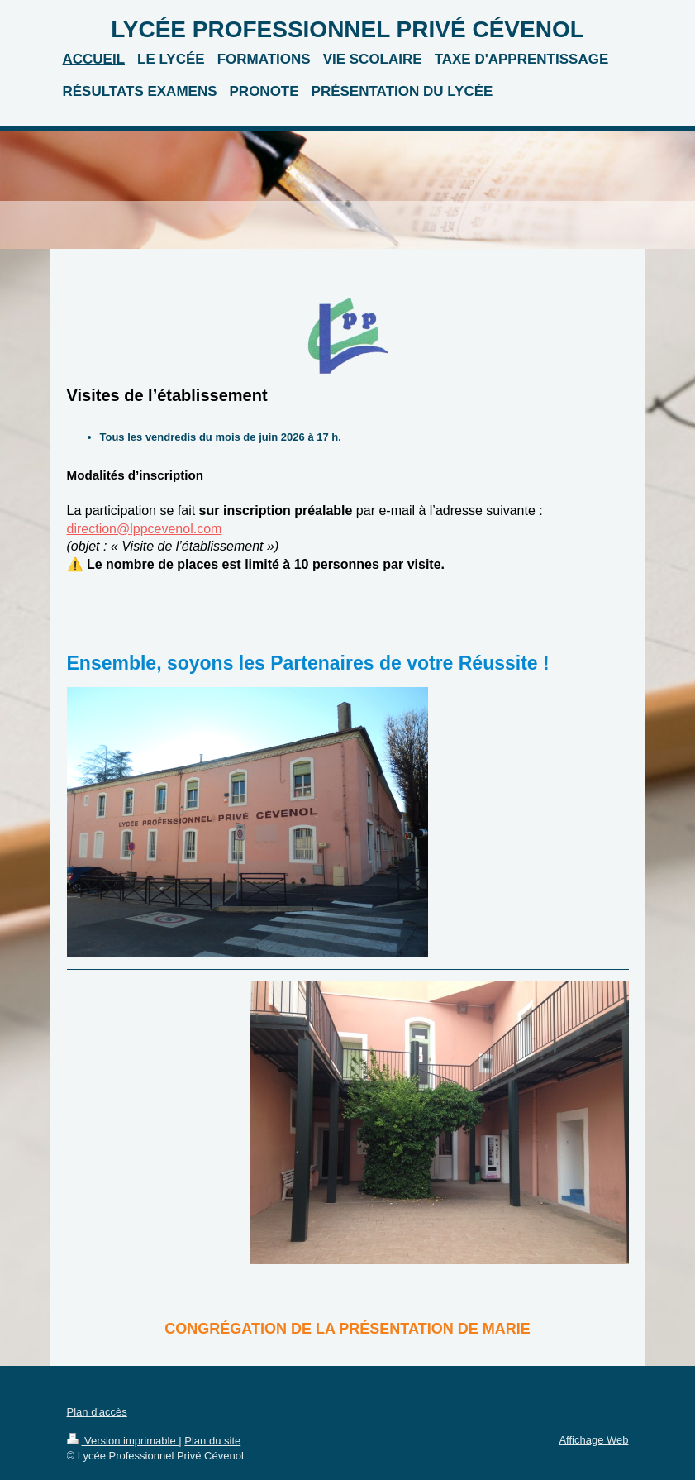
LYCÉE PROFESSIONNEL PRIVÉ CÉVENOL (347, 29)
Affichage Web (593, 1440)
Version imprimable (123, 1441)
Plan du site (212, 1441)
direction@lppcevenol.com (144, 529)
